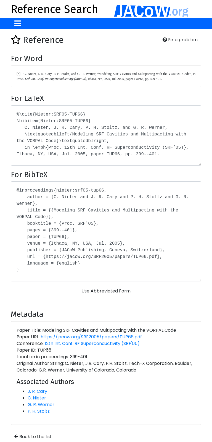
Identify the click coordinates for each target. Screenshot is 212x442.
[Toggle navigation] (18, 23)
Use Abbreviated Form (106, 291)
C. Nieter (37, 398)
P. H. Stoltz (39, 411)
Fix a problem (180, 39)
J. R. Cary (37, 391)
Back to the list (33, 436)
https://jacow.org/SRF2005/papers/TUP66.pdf (91, 337)
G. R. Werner (41, 404)
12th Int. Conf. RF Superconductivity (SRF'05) (92, 343)
